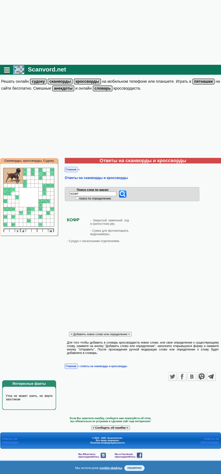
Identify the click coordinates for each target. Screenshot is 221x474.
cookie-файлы (110, 468)
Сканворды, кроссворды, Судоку (29, 160)
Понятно (134, 468)
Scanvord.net (47, 69)
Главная (71, 169)
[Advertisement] (110, 32)
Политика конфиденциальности (107, 443)
